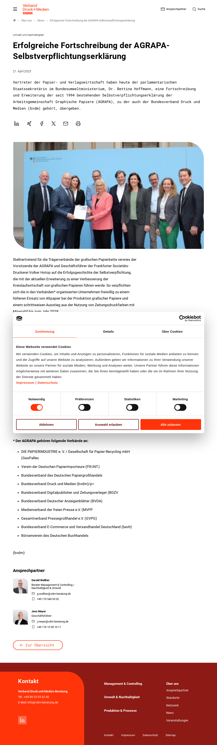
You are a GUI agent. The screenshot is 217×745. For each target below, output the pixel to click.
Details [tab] (108, 331)
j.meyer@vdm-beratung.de (50, 621)
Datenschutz (48, 382)
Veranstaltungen (177, 720)
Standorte (172, 698)
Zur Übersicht (40, 645)
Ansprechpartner (177, 690)
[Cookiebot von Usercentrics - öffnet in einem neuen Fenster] (182, 318)
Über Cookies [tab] (172, 331)
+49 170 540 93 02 (45, 599)
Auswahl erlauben (108, 424)
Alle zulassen (170, 424)
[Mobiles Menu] (15, 9)
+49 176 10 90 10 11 (46, 627)
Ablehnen (46, 424)
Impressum (25, 382)
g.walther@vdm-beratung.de (51, 594)
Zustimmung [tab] (44, 331)
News (170, 713)
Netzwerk (172, 705)
